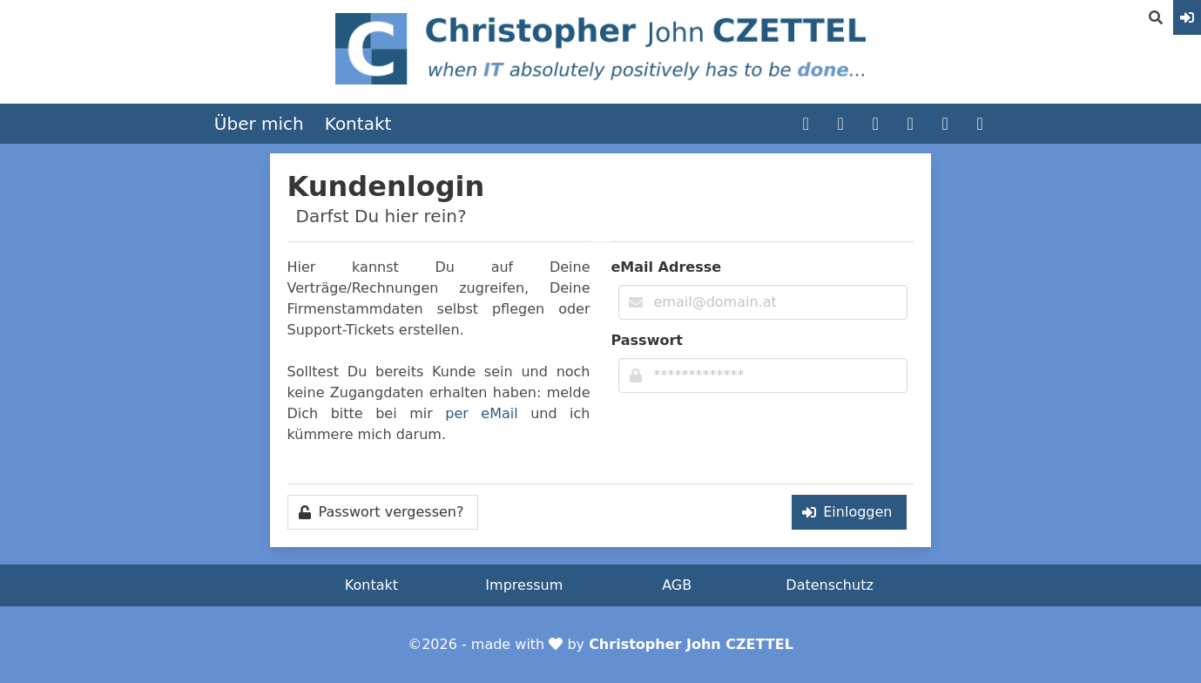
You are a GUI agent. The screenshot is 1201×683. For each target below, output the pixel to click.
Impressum (524, 585)
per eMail (481, 413)
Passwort (647, 340)
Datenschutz (829, 585)
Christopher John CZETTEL (691, 644)
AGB (677, 585)
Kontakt (358, 123)
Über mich (259, 123)
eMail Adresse (666, 267)
